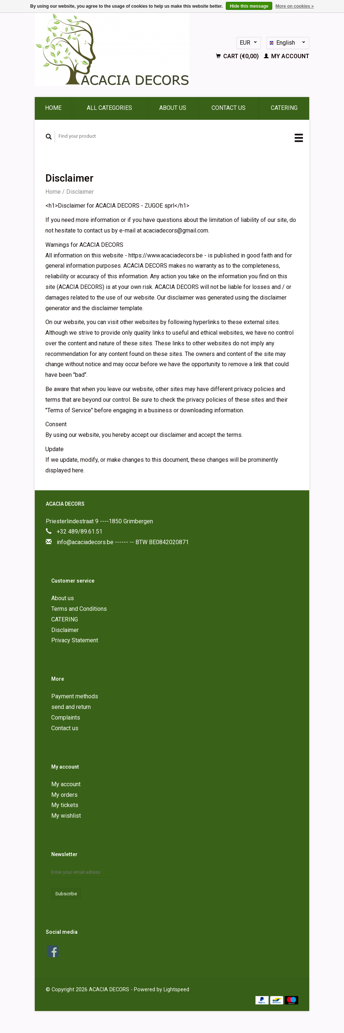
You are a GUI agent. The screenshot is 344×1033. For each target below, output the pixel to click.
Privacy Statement (74, 640)
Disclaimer (80, 191)
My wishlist (66, 815)
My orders (64, 794)
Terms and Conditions (79, 608)
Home (53, 107)
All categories (109, 107)
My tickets (64, 805)
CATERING (284, 107)
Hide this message (249, 6)
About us (172, 107)
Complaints (65, 717)
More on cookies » (295, 6)
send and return (71, 706)
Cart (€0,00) (238, 56)
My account (286, 56)
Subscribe (66, 893)
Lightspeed (176, 989)
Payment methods (74, 696)
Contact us (229, 107)
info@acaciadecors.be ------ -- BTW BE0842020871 (123, 542)
